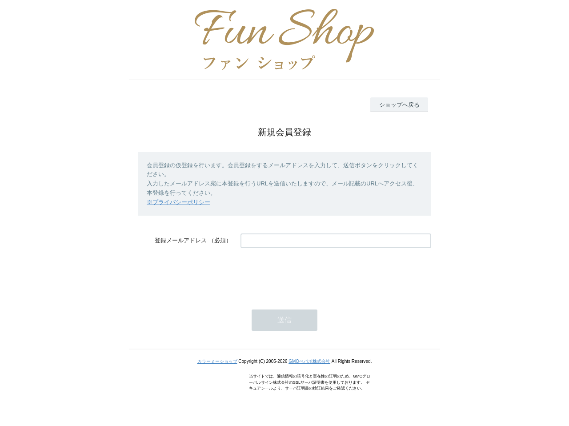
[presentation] (308, 274)
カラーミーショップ (217, 361)
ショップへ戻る (399, 104)
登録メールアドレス (181, 240)
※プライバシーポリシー (178, 202)
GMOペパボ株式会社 (309, 361)
